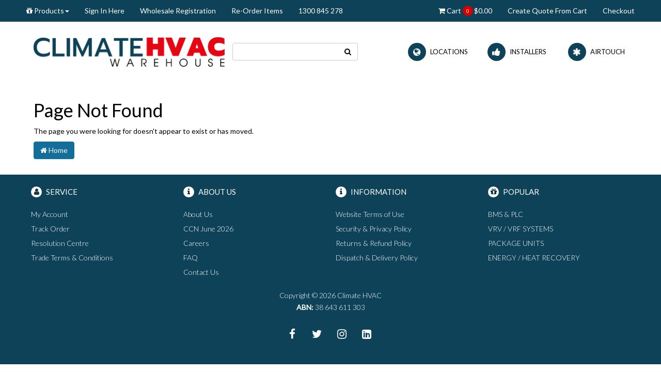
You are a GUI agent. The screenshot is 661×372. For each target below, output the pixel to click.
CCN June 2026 (208, 228)
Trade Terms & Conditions (72, 257)
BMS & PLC (505, 214)
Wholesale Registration (178, 10)
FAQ (190, 257)
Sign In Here (104, 10)
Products (47, 10)
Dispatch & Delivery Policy (377, 257)
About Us (198, 214)
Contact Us (201, 272)
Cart (465, 11)
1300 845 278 (320, 10)
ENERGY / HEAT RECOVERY (534, 257)
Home (54, 150)
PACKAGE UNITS (516, 243)
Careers (196, 243)
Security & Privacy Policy (374, 228)
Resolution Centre (60, 243)
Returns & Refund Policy (374, 243)
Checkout (619, 10)
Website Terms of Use (370, 214)
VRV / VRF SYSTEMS (520, 228)
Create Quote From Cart (547, 10)
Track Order (50, 228)
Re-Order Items (257, 10)
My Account (49, 214)
